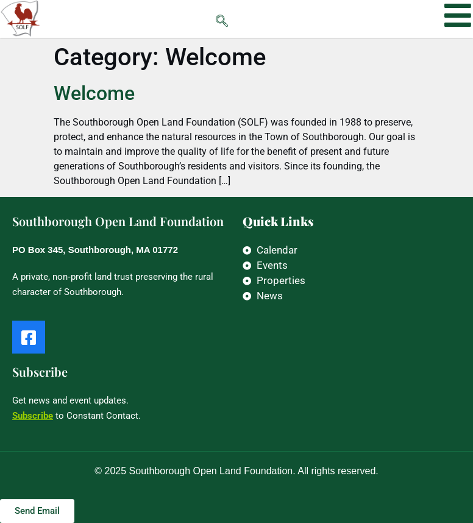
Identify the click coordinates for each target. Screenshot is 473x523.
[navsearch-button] (197, 19)
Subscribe (32, 415)
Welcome (94, 93)
